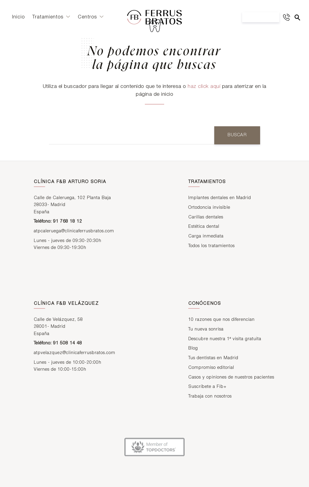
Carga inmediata (206, 237)
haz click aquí (204, 86)
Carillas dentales (205, 218)
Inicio (18, 19)
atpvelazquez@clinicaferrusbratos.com (74, 353)
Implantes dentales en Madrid (219, 199)
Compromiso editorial (211, 368)
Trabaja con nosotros (210, 397)
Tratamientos (51, 19)
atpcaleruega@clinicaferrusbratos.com (74, 232)
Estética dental (203, 227)
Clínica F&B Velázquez (66, 304)
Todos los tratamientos (211, 246)
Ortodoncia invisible (209, 208)
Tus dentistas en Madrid (213, 359)
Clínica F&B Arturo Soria (70, 183)
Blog (193, 349)
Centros (91, 19)
